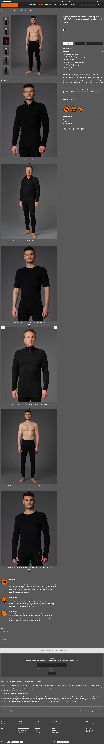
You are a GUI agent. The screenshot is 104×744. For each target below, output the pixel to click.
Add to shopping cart (89, 43)
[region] (29, 45)
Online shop (37, 732)
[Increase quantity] (71, 43)
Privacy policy (55, 725)
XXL (91, 36)
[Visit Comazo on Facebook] (87, 731)
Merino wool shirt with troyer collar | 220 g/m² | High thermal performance (29, 404)
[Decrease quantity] (65, 43)
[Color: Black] (29, 163)
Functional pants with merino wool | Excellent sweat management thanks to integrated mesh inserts (29, 485)
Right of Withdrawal (56, 732)
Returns (3, 725)
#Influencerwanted (22, 730)
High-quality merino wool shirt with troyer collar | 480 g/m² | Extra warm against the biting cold (29, 159)
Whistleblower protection (23, 728)
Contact (3, 723)
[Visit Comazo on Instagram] (89, 731)
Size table (65, 39)
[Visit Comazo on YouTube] (92, 731)
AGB (50, 670)
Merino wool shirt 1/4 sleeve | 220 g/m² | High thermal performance (29, 322)
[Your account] (98, 5)
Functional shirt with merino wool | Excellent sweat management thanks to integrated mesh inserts (29, 567)
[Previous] (6, 16)
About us (37, 723)
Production (37, 725)
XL (85, 36)
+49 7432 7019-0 (91, 723)
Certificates (37, 728)
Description (83, 51)
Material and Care (83, 116)
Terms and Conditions (56, 723)
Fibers (36, 730)
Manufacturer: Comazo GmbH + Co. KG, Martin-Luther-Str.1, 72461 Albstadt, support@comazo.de (79, 47)
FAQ (2, 728)
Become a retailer (22, 732)
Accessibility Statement (57, 734)
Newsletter (20, 723)
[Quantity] (68, 43)
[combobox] (89, 5)
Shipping (54, 730)
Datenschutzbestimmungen (61, 668)
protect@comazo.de (7, 1)
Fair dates (20, 725)
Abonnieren (52, 673)
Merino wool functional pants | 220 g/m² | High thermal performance (29, 240)
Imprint (53, 728)
